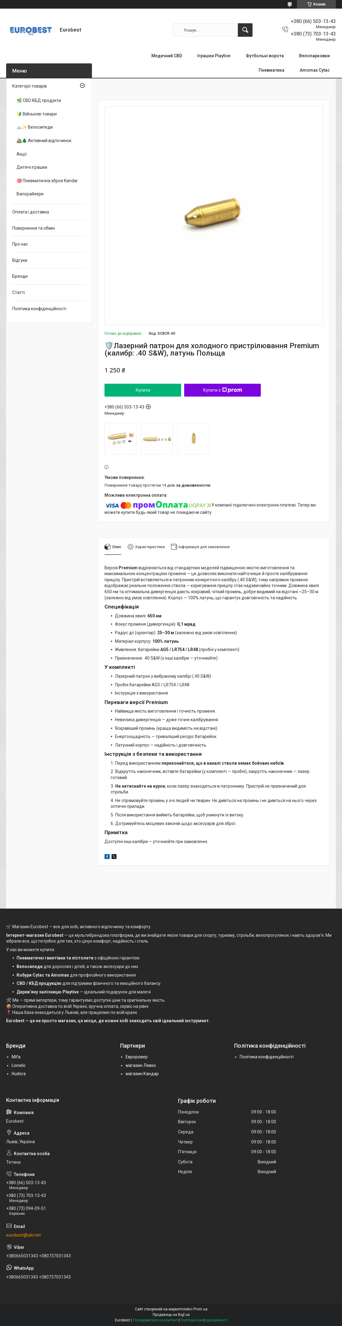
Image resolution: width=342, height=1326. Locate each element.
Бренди (20, 276)
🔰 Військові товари (37, 113)
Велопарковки (314, 55)
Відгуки (19, 260)
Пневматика (271, 70)
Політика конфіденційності (39, 308)
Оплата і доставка (30, 211)
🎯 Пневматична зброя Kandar (47, 180)
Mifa (16, 1056)
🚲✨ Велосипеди (35, 127)
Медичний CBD (166, 55)
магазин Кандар (142, 1073)
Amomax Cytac (315, 70)
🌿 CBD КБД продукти (39, 100)
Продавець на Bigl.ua (171, 1315)
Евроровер (137, 1056)
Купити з (222, 390)
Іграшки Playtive (213, 55)
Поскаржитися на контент (155, 1320)
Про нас (20, 244)
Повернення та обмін (33, 228)
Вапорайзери (30, 193)
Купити (143, 390)
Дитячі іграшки (32, 167)
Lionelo (18, 1065)
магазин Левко (141, 1065)
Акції (22, 154)
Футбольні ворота (265, 55)
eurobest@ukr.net (23, 1235)
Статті (18, 292)
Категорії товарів (29, 86)
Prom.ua (200, 1309)
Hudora (19, 1073)
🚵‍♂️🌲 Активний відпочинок (44, 140)
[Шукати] (245, 30)
